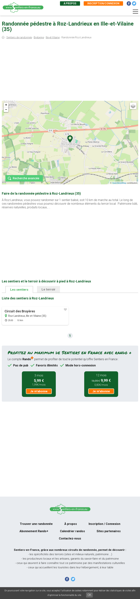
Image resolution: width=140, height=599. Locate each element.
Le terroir (48, 289)
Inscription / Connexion (104, 524)
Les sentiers (19, 289)
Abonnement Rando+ (34, 531)
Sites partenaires (109, 531)
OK (89, 595)
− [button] (6, 110)
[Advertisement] (70, 70)
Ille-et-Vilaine (53, 37)
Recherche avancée (26, 178)
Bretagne (39, 37)
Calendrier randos (72, 531)
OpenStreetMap (119, 183)
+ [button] (6, 105)
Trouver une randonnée (36, 524)
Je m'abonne (39, 391)
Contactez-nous (70, 538)
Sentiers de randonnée (19, 37)
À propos (70, 3)
